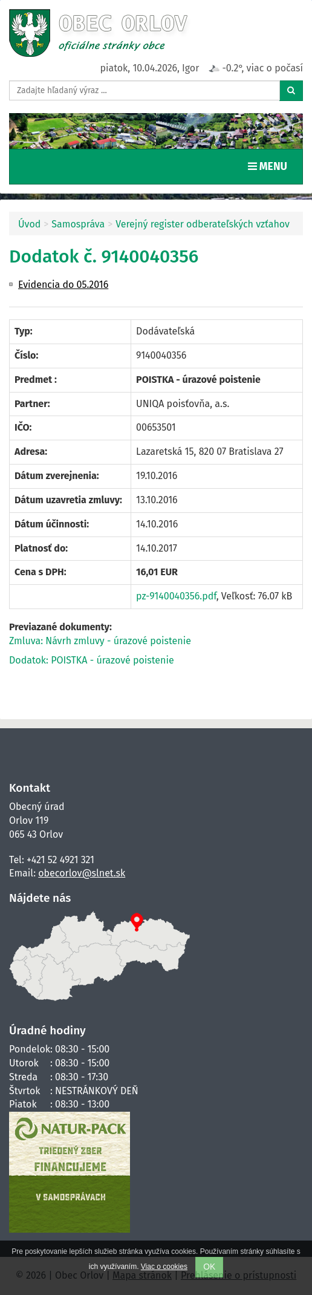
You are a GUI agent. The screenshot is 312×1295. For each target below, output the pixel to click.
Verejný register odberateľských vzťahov (202, 224)
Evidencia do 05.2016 (63, 284)
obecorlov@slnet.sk (81, 873)
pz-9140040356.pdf (176, 596)
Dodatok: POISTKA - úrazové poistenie (91, 660)
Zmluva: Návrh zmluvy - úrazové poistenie (100, 641)
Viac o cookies (164, 1266)
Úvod (29, 224)
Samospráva (78, 224)
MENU (270, 165)
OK (209, 1266)
